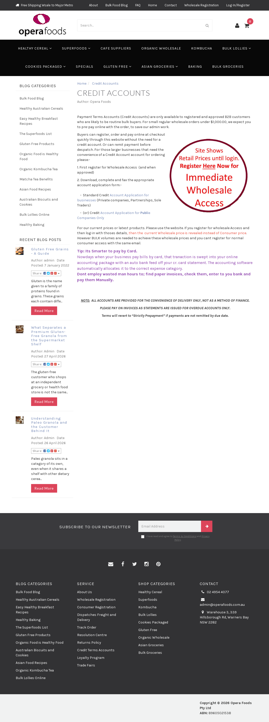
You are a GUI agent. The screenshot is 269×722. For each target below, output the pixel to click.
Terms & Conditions (184, 536)
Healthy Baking (31, 225)
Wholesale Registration (201, 5)
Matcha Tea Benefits (36, 179)
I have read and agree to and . (175, 538)
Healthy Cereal (35, 48)
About (93, 5)
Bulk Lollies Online (34, 214)
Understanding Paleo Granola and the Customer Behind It (49, 424)
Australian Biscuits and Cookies (38, 202)
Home (152, 5)
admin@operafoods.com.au (222, 602)
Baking (195, 66)
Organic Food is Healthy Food (38, 156)
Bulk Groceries (228, 66)
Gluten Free (117, 66)
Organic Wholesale (161, 48)
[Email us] (111, 564)
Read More (44, 310)
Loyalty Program (90, 658)
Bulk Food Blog (116, 5)
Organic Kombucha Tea (38, 169)
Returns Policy (89, 642)
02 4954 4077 (214, 592)
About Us (84, 592)
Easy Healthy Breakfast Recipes (38, 121)
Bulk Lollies (236, 48)
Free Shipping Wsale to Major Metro (44, 5)
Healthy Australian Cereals (41, 108)
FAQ (138, 5)
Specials (84, 66)
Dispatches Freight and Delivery (96, 617)
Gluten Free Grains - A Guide (50, 251)
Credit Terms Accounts (96, 650)
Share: (46, 273)
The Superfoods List (35, 134)
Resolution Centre (92, 635)
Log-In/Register (238, 5)
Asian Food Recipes (35, 189)
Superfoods (76, 48)
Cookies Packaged (45, 66)
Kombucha (201, 48)
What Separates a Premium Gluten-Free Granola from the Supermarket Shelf (49, 335)
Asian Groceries (160, 66)
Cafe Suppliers (116, 48)
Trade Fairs (86, 665)
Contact (171, 5)
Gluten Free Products (36, 144)
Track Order (86, 627)
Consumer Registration (96, 607)
